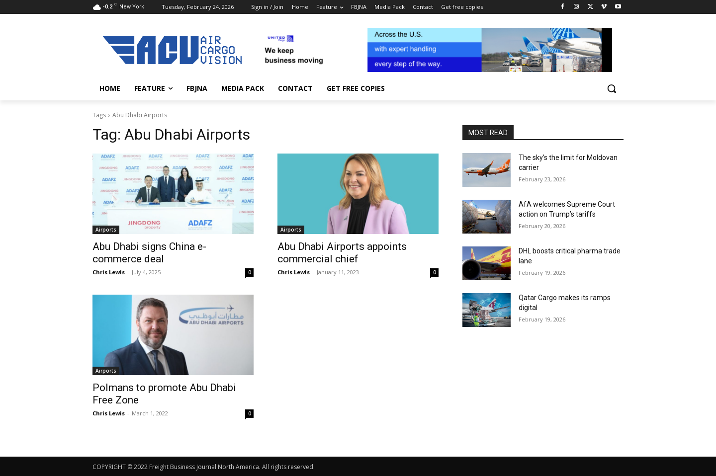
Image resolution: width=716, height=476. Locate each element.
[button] (612, 88)
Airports (105, 229)
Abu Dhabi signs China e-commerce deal (149, 252)
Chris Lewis (108, 272)
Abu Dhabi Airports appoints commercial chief (342, 252)
